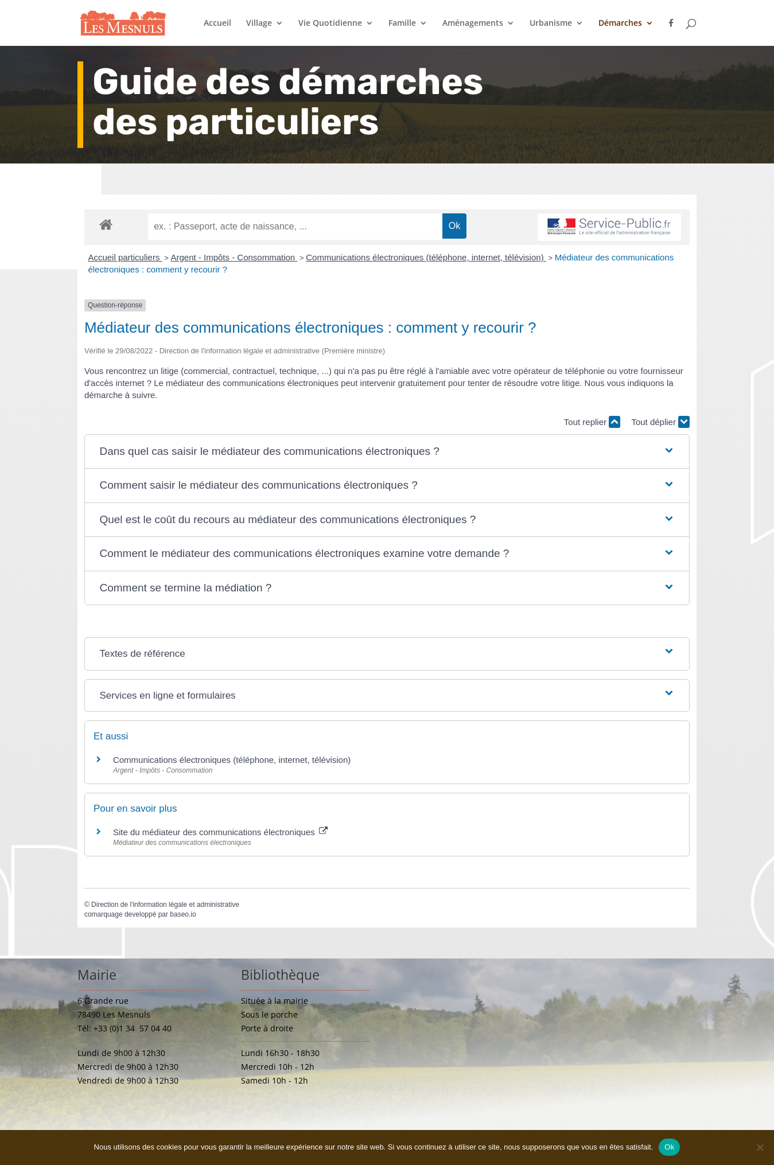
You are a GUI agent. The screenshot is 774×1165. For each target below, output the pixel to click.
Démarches (620, 23)
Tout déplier (660, 422)
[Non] (759, 1147)
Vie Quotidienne (330, 23)
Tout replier (592, 422)
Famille (402, 23)
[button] (387, 452)
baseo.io (183, 914)
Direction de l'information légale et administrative (165, 905)
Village (259, 23)
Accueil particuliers (125, 257)
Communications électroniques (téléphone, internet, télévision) (426, 257)
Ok (669, 1147)
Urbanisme (551, 23)
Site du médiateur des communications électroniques (220, 832)
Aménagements (472, 23)
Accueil (217, 23)
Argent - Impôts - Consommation (233, 257)
